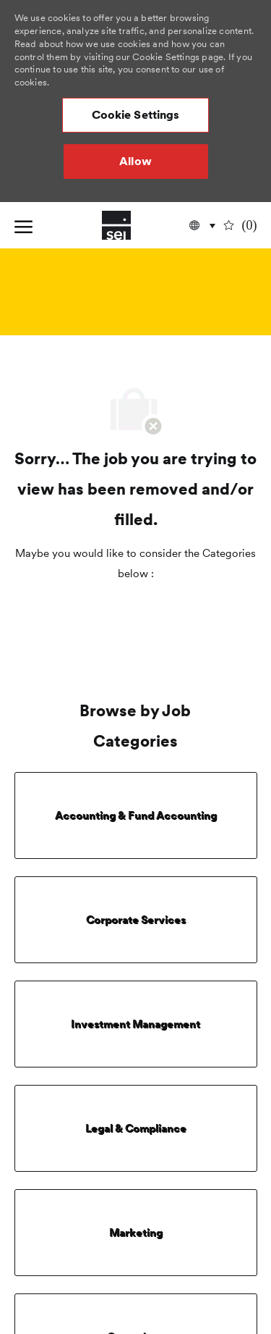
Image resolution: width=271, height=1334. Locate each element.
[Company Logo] (117, 225)
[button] (136, 115)
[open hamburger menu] (23, 225)
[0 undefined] (241, 224)
